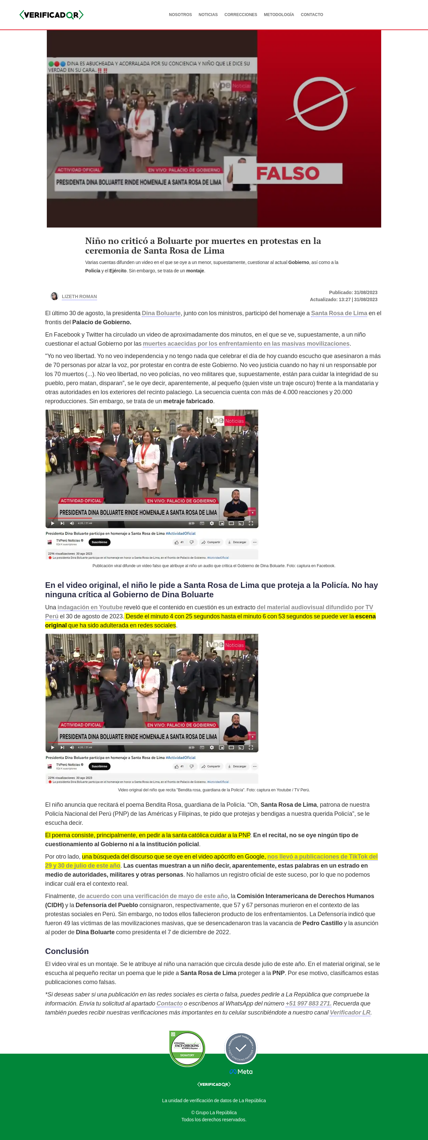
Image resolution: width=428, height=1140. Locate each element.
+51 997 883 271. (309, 1003)
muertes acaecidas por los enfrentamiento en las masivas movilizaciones (246, 343)
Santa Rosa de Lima (339, 313)
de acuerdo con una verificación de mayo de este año (153, 895)
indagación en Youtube (91, 607)
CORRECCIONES (240, 14)
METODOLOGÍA (279, 14)
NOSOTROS (180, 14)
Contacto (169, 1003)
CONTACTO (312, 14)
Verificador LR (350, 1012)
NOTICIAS (208, 14)
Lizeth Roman (79, 296)
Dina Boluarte (161, 313)
